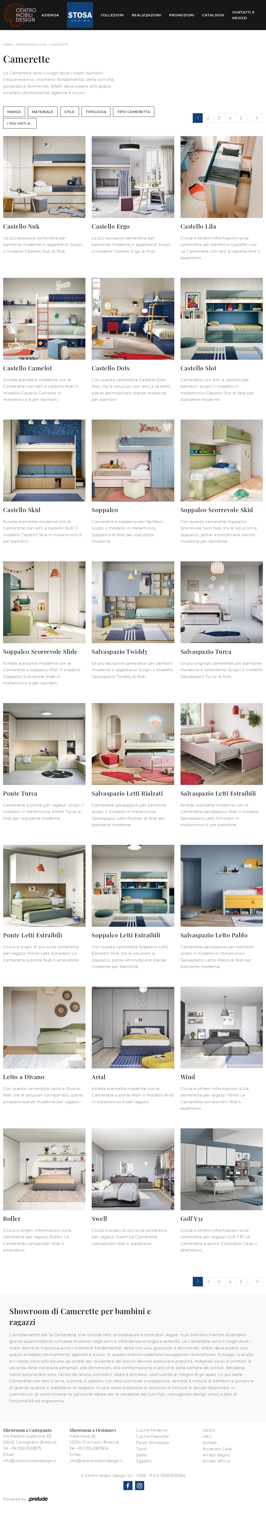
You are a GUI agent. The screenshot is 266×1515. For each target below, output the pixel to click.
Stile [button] (69, 112)
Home (7, 44)
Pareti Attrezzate (152, 1442)
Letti (207, 1436)
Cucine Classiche (152, 1436)
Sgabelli (144, 1461)
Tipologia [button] (96, 112)
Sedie (141, 1455)
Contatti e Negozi (243, 15)
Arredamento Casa (31, 44)
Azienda (50, 15)
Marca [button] (14, 112)
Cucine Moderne (152, 1430)
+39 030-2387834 (92, 1448)
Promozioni (181, 15)
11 (257, 118)
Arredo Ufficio (216, 1461)
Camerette (59, 44)
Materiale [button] (43, 112)
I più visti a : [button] (19, 123)
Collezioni (112, 15)
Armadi (210, 1442)
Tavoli (141, 1449)
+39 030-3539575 (26, 1448)
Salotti (209, 1430)
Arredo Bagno (216, 1455)
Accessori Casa (217, 1449)
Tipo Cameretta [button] (133, 112)
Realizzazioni (147, 15)
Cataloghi (213, 15)
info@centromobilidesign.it (29, 1461)
